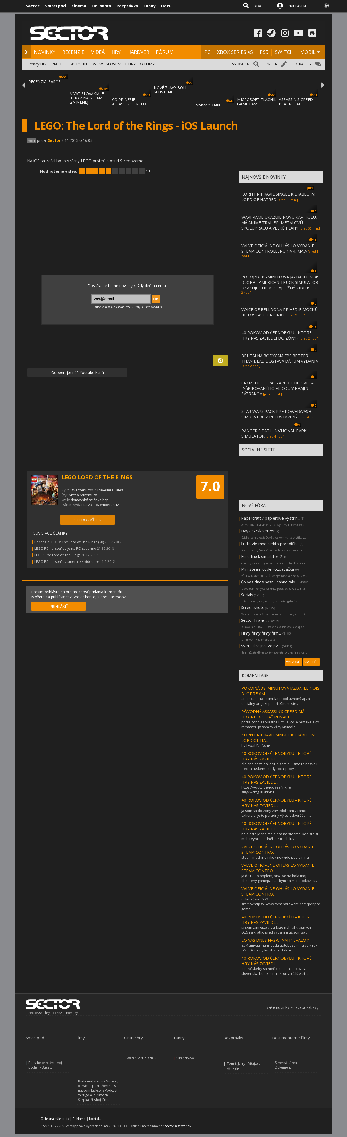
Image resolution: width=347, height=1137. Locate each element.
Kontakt (95, 1118)
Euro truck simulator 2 (261, 556)
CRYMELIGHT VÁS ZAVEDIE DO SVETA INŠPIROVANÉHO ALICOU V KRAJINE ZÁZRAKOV (277, 388)
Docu (166, 5)
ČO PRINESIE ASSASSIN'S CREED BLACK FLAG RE (129, 104)
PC (207, 52)
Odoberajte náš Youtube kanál (77, 372)
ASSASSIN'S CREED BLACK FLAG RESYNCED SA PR (296, 104)
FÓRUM (165, 52)
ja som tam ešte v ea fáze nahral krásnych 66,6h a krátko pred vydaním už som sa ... (276, 930)
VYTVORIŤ (293, 662)
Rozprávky (127, 5)
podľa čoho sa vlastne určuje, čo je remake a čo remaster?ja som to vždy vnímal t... (280, 724)
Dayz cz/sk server (258, 530)
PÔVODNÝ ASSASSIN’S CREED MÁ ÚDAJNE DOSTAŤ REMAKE (272, 714)
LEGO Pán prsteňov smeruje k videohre (66, 561)
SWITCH (284, 52)
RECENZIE (73, 52)
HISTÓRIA (48, 64)
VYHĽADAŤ (241, 64)
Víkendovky (185, 1058)
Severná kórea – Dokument (287, 1065)
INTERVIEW (93, 64)
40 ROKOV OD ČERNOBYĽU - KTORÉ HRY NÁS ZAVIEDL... (276, 755)
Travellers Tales (110, 490)
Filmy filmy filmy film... (261, 633)
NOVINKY (44, 52)
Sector (33, 5)
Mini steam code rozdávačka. (268, 569)
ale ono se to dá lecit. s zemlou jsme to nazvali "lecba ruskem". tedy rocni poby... (279, 766)
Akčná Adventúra (83, 494)
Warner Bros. (83, 490)
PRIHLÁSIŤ (58, 606)
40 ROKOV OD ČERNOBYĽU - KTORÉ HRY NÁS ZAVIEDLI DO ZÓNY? (276, 335)
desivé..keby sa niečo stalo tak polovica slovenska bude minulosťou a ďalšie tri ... (274, 971)
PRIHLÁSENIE (298, 6)
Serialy (247, 594)
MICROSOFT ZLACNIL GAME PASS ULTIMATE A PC (256, 104)
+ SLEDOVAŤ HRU (87, 519)
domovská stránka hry (89, 499)
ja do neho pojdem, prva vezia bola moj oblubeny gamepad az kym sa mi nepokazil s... (279, 878)
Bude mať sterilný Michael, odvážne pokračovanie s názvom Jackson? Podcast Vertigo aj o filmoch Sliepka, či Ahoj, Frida (98, 1090)
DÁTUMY (146, 64)
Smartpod (55, 5)
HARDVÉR (138, 52)
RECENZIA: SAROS (44, 81)
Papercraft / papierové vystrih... (270, 518)
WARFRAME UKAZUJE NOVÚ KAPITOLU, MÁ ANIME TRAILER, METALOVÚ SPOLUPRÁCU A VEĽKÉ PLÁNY (279, 222)
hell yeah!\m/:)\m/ (255, 745)
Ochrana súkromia (55, 1118)
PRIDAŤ (272, 64)
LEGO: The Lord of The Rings (57, 554)
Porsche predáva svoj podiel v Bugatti (45, 1065)
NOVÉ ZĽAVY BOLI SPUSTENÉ (170, 90)
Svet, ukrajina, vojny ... (261, 645)
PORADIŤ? (302, 64)
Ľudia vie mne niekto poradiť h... (270, 543)
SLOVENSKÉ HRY (121, 64)
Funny (150, 5)
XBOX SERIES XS (235, 52)
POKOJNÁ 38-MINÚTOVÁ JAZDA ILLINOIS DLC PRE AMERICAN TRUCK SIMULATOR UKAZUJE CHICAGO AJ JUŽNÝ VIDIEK (280, 282)
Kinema (78, 5)
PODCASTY (70, 64)
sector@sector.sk (178, 1126)
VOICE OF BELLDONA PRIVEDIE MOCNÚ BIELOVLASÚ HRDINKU (279, 312)
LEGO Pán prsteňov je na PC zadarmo (65, 548)
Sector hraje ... (254, 620)
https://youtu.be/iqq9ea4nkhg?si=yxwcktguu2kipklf (266, 789)
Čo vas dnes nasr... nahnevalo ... (270, 582)
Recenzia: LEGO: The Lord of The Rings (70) (69, 541)
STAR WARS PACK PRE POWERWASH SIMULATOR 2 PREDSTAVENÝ (276, 414)
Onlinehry (101, 5)
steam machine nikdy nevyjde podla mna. (275, 857)
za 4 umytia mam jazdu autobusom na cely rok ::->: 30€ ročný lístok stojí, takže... (279, 948)
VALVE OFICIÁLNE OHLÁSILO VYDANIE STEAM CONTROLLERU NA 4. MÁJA (277, 248)
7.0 (210, 486)
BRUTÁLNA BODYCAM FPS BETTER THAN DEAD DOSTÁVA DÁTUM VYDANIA (279, 358)
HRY (116, 52)
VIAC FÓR (311, 662)
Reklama (79, 1118)
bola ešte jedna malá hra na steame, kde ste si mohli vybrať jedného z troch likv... (279, 836)
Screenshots (252, 607)
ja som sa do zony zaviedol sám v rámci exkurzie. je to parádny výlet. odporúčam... (276, 813)
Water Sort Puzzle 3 (141, 1058)
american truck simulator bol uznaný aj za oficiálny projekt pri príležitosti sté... (275, 701)
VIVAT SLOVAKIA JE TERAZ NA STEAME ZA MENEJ (87, 98)
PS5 (264, 52)
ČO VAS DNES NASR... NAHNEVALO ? (275, 940)
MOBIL (308, 52)
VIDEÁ (98, 52)
